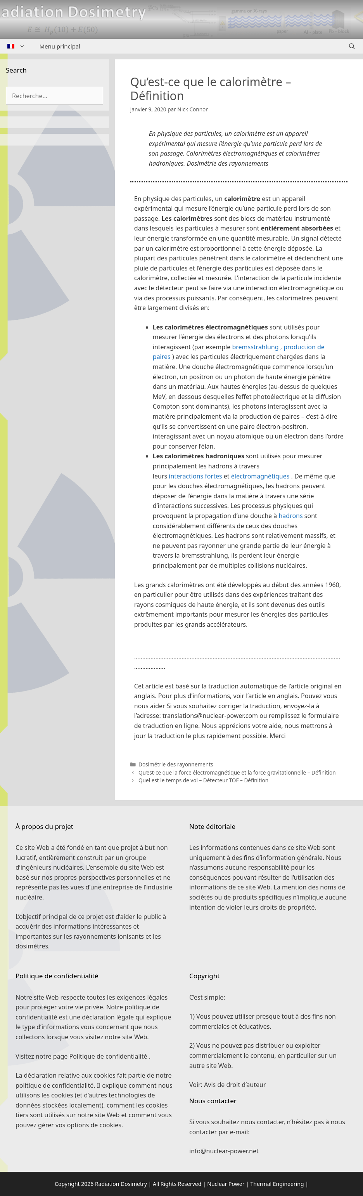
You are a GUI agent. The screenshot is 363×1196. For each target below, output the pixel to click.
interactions (187, 476)
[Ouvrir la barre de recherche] (352, 46)
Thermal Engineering (277, 1183)
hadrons (290, 515)
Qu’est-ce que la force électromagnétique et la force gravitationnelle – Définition (237, 772)
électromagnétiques (260, 476)
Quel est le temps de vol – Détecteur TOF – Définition (203, 780)
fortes (213, 476)
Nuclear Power (225, 1183)
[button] (239, 645)
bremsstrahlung (255, 347)
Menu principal (60, 46)
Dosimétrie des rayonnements (175, 764)
